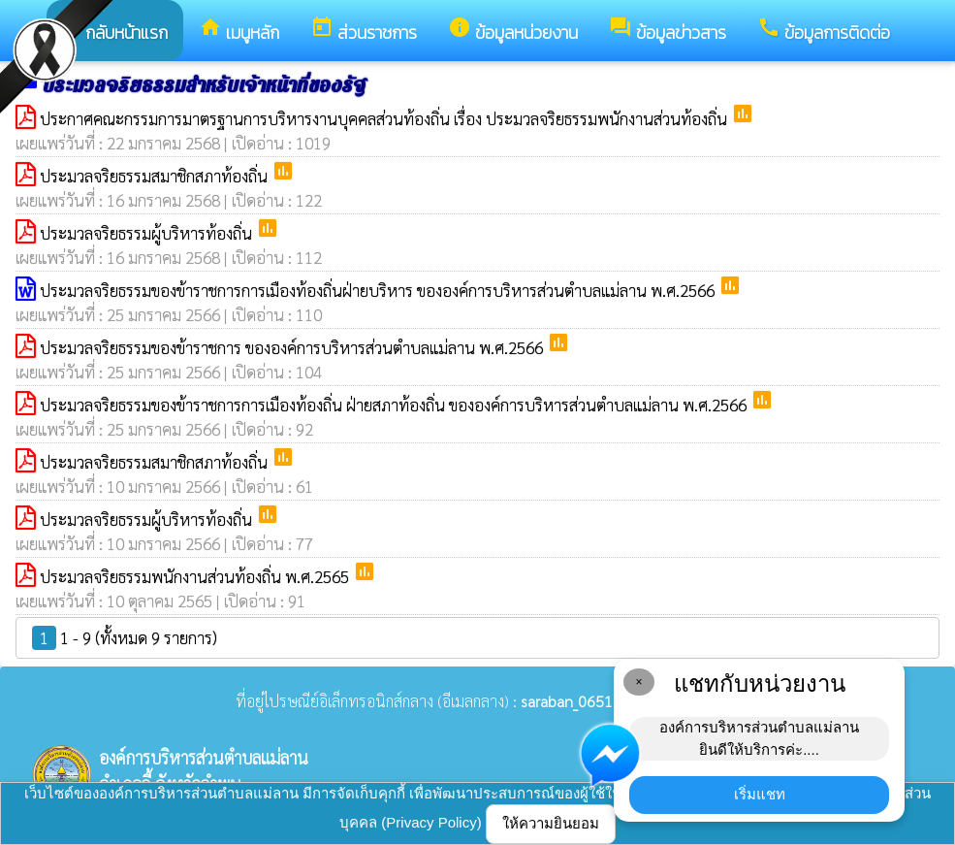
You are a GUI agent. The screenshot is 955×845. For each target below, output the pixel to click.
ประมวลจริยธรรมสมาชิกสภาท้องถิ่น (155, 175)
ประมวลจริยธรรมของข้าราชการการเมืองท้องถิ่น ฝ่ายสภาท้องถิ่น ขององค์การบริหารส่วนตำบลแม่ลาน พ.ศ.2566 (395, 404)
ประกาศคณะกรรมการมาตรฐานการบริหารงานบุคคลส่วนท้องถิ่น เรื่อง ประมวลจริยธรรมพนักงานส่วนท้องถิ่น (385, 118)
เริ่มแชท (759, 794)
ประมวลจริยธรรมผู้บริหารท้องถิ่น (148, 233)
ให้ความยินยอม (550, 823)
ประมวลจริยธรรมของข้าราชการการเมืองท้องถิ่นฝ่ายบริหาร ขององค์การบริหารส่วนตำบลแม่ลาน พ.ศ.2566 (379, 290)
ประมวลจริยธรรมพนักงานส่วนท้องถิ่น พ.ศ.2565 (196, 576)
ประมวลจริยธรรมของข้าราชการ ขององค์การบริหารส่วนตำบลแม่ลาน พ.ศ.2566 (293, 347)
